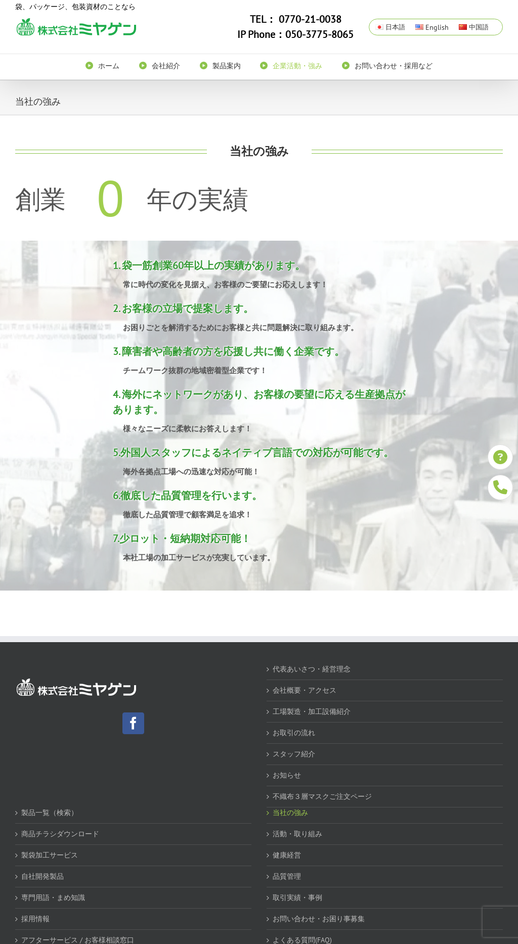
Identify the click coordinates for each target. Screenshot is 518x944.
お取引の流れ (294, 732)
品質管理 (287, 876)
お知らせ (287, 775)
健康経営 (287, 855)
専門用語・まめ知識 (53, 897)
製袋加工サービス (49, 855)
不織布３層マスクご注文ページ (322, 796)
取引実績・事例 (297, 897)
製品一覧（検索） (49, 812)
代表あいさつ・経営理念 (312, 668)
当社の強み (290, 812)
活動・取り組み (297, 833)
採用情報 (35, 918)
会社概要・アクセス (304, 690)
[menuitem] (112, 65)
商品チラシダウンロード (60, 833)
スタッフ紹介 (294, 753)
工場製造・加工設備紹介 (312, 711)
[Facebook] (133, 723)
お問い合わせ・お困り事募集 (319, 918)
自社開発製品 (42, 876)
